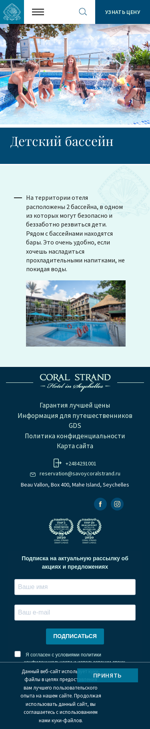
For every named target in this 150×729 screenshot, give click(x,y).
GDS (75, 425)
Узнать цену (122, 12)
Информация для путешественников (75, 415)
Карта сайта (75, 445)
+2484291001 (81, 463)
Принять (107, 675)
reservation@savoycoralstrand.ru (80, 473)
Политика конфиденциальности (75, 435)
